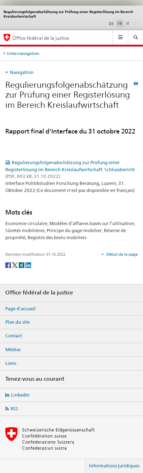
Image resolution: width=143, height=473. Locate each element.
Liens (10, 363)
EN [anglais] (136, 23)
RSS (14, 408)
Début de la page (121, 254)
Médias (12, 349)
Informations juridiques (114, 465)
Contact (13, 335)
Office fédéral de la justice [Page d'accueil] (40, 38)
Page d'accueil (20, 308)
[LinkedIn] (28, 265)
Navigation (22, 72)
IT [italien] (127, 23)
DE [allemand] (111, 23)
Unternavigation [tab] (23, 53)
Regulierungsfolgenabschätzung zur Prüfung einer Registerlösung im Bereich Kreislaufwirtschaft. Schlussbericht (70, 169)
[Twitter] (15, 265)
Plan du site (17, 322)
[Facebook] (8, 265)
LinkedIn (20, 395)
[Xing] (22, 265)
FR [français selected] (120, 23)
